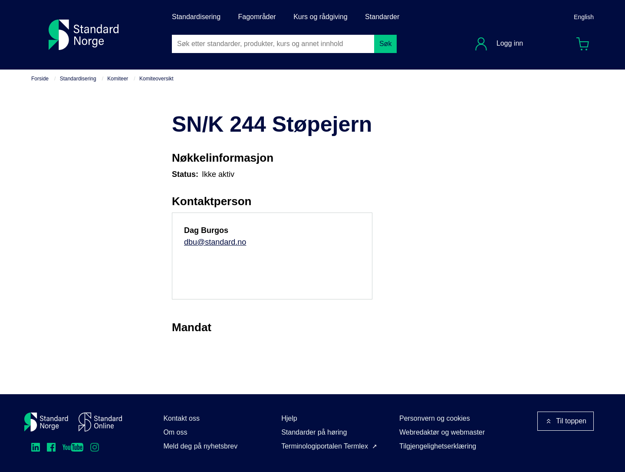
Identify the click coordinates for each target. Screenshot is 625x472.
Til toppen (565, 421)
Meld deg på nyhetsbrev (200, 446)
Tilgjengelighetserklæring (437, 446)
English (584, 16)
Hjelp (289, 418)
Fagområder (257, 16)
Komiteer (117, 79)
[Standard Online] (100, 422)
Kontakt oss (181, 418)
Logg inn (508, 43)
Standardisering (196, 16)
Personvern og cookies (434, 418)
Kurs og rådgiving (320, 16)
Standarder (382, 16)
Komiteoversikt (156, 79)
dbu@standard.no (215, 242)
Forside (40, 79)
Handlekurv (585, 42)
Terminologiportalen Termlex (324, 446)
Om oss (175, 432)
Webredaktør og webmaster (442, 432)
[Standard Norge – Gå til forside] (46, 422)
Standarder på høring (314, 432)
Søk (385, 43)
